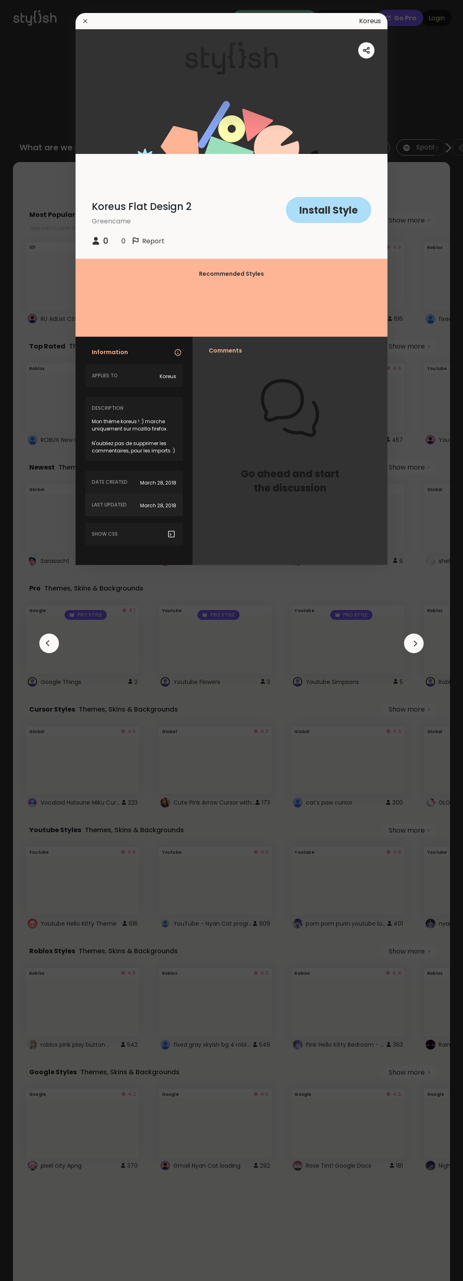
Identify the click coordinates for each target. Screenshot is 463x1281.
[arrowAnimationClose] (49, 643)
